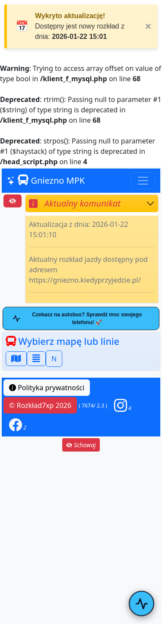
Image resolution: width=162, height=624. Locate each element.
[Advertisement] (81, 537)
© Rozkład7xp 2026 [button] (40, 405)
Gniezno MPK (46, 180)
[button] (122, 405)
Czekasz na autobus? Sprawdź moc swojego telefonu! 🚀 (77, 318)
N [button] (54, 358)
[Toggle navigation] (143, 180)
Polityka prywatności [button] (46, 387)
